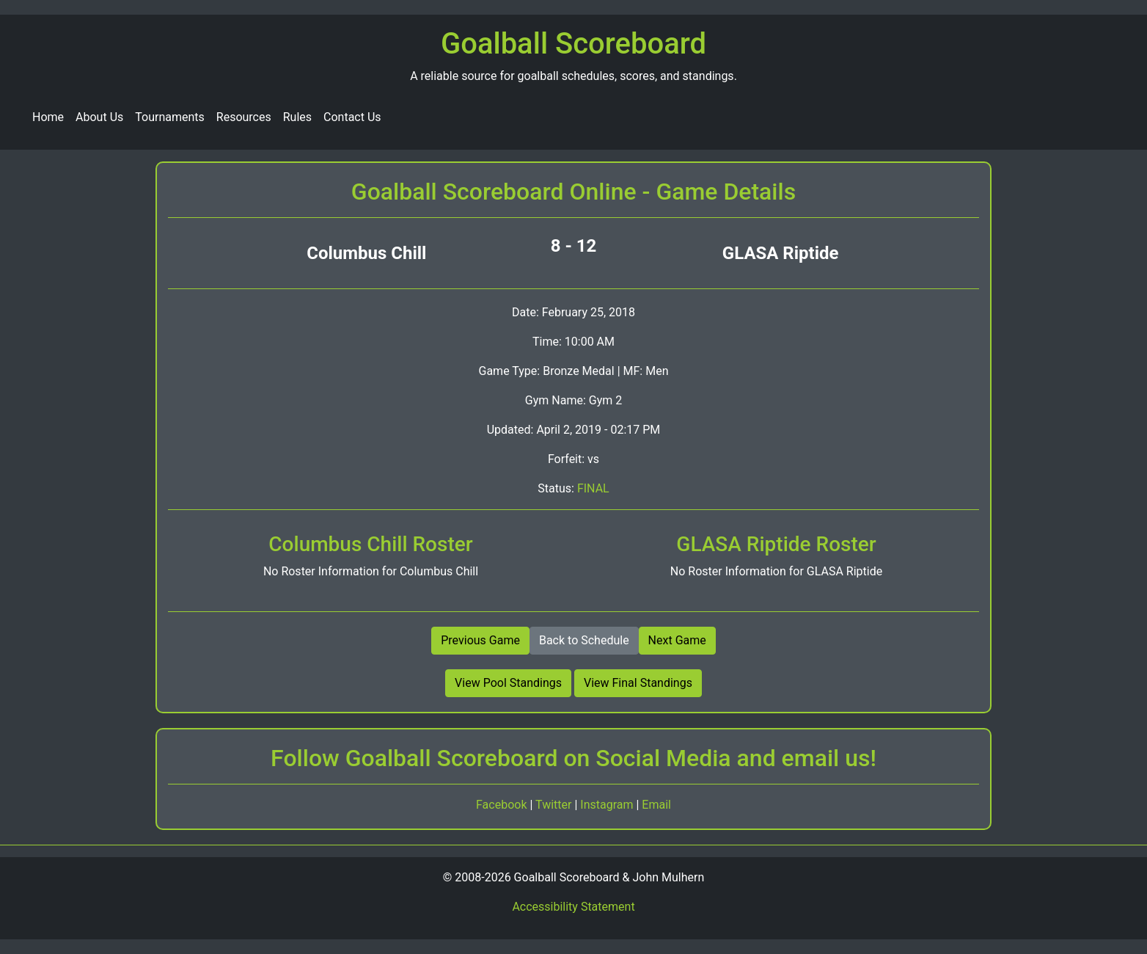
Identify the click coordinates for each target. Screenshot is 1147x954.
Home (48, 117)
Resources (243, 117)
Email (656, 805)
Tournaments (170, 117)
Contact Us (352, 117)
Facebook (502, 805)
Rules (297, 117)
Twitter (554, 805)
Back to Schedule (584, 640)
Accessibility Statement (573, 907)
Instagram (608, 805)
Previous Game (480, 640)
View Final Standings (638, 683)
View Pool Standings (508, 683)
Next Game (677, 640)
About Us (99, 117)
